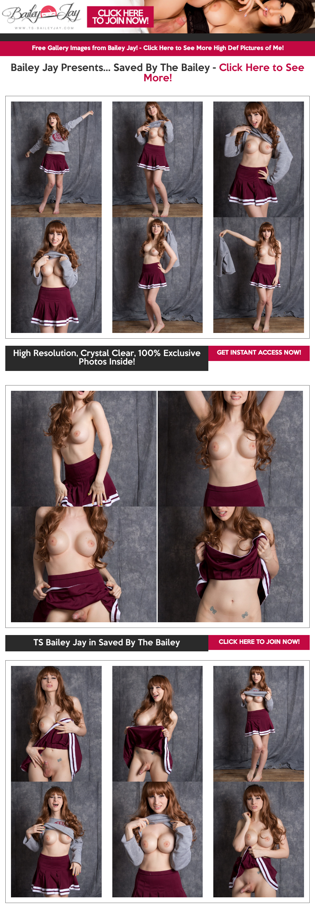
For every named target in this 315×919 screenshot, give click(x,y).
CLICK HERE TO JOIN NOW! (259, 642)
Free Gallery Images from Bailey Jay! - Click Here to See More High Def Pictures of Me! (157, 48)
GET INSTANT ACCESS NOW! (259, 353)
